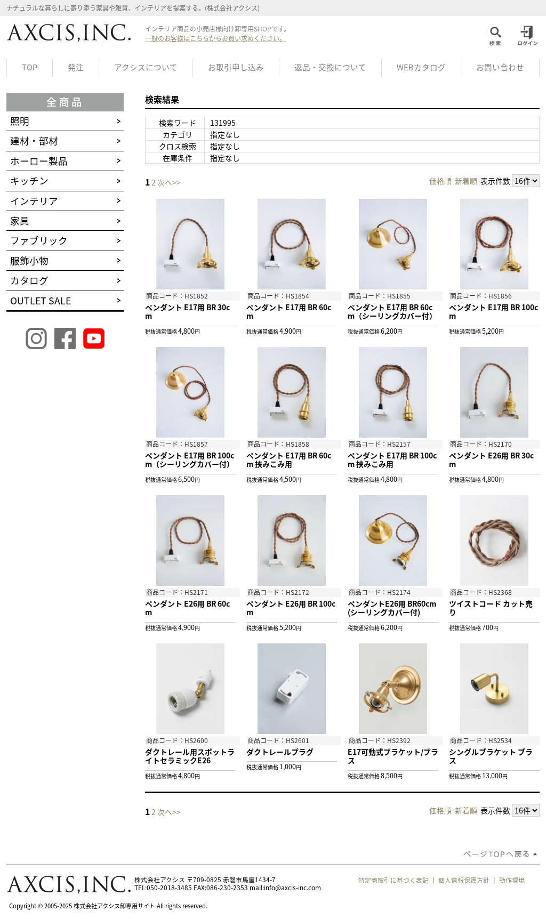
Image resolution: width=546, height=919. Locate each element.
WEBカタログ (421, 67)
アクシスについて (146, 67)
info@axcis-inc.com (292, 887)
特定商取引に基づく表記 (393, 880)
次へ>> (169, 182)
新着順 (466, 180)
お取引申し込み (236, 67)
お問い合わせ (500, 67)
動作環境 (512, 880)
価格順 (440, 180)
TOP (29, 67)
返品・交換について (330, 67)
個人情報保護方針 (463, 880)
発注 (76, 67)
